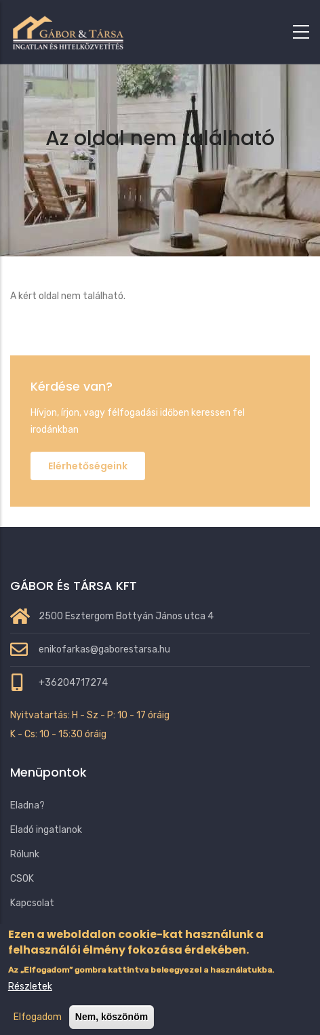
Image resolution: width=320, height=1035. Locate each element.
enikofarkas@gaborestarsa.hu (104, 649)
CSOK (22, 878)
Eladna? (27, 805)
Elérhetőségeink (87, 466)
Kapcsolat (32, 903)
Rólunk (24, 854)
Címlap (106, 174)
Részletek (30, 999)
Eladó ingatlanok (46, 830)
